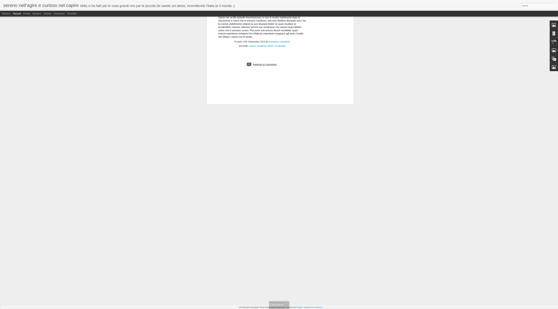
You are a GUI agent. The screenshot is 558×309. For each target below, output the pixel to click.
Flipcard (17, 13)
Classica (6, 13)
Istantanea (59, 13)
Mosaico (36, 13)
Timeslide (72, 13)
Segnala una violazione (313, 307)
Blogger (300, 307)
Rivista (26, 13)
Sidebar (47, 13)
